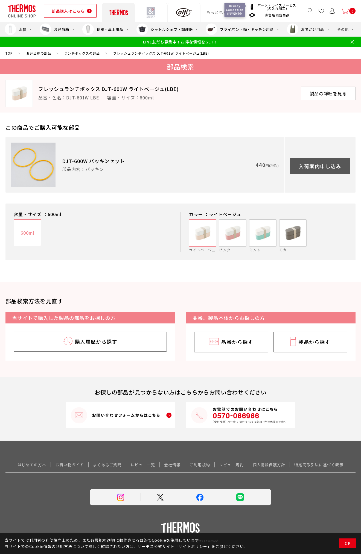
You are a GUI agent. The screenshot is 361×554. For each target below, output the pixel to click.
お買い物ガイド (69, 464)
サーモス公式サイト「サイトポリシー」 (174, 546)
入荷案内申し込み (320, 166)
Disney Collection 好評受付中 (234, 10)
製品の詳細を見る (328, 93)
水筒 (16, 29)
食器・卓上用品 (102, 29)
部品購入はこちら (68, 11)
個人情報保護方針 (269, 464)
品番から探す (237, 341)
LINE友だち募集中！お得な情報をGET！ (180, 42)
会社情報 (172, 464)
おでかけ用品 (305, 29)
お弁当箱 (54, 29)
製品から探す (314, 341)
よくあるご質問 (107, 464)
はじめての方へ (32, 464)
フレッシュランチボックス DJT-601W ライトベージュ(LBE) (108, 88)
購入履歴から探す (96, 341)
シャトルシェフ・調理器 (164, 29)
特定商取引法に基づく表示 (318, 464)
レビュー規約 (231, 464)
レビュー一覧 (142, 464)
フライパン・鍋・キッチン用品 (239, 29)
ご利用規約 (200, 464)
